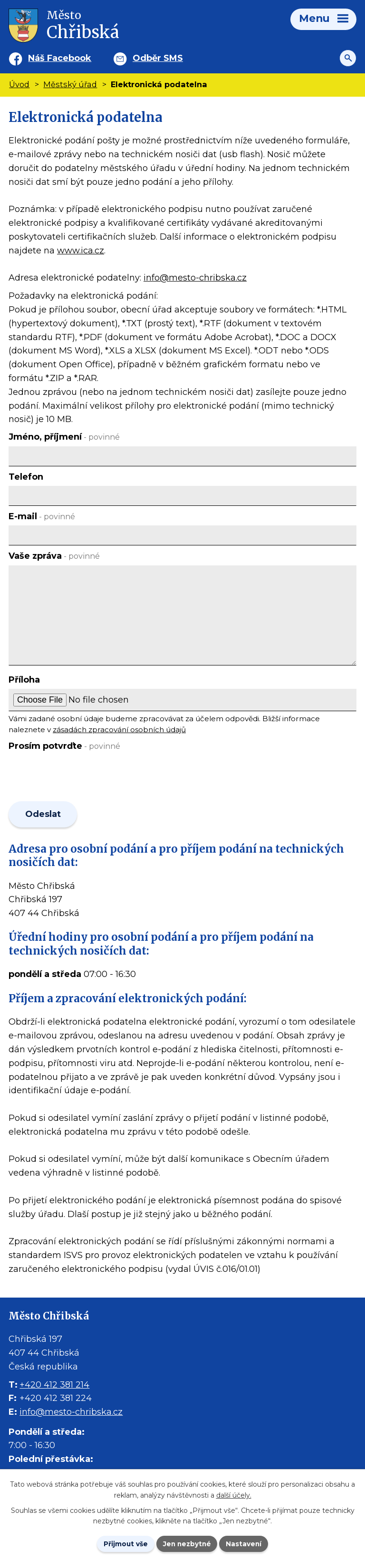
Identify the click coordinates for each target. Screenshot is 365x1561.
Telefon (26, 477)
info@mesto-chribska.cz (195, 277)
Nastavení (245, 1543)
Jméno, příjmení (64, 437)
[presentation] (79, 778)
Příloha (24, 680)
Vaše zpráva (54, 556)
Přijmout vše (124, 1543)
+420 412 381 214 (54, 1385)
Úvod (19, 84)
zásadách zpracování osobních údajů (119, 729)
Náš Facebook (59, 58)
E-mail (42, 516)
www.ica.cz (80, 250)
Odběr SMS (158, 58)
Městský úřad (70, 84)
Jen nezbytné (187, 1543)
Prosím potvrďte (64, 746)
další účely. (233, 1495)
